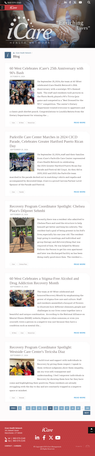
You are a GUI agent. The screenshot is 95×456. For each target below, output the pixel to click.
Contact (8, 446)
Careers (17, 446)
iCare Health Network (23, 53)
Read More (79, 123)
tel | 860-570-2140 (15, 438)
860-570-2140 (13, 2)
